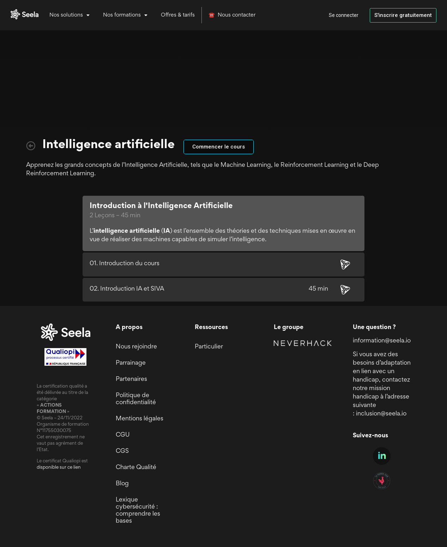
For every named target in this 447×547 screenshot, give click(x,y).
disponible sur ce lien (59, 468)
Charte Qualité (136, 467)
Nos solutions (69, 15)
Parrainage (131, 363)
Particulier (209, 347)
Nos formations (125, 15)
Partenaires (131, 379)
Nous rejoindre (136, 347)
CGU (123, 435)
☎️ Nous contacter (232, 15)
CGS (122, 451)
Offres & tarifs (178, 15)
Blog (122, 484)
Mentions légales (139, 419)
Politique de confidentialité (136, 399)
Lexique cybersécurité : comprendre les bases (138, 510)
